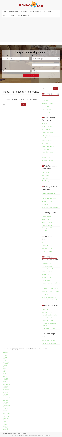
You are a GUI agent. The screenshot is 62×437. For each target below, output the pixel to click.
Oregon (5, 410)
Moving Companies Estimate (35, 435)
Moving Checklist (47, 201)
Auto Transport (13, 12)
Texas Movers (46, 129)
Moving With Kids (47, 277)
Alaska (4, 354)
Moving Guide (46, 280)
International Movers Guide (50, 288)
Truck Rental (47, 12)
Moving (26, 435)
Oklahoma (5, 408)
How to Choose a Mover (49, 193)
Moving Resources (46, 435)
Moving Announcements (49, 343)
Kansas (5, 376)
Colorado (5, 360)
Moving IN (45, 98)
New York (5, 402)
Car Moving (45, 172)
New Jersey (6, 399)
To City (34, 68)
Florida (5, 365)
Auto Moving (45, 175)
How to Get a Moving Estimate (51, 283)
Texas (4, 420)
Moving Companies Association (51, 112)
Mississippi (6, 389)
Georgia (5, 367)
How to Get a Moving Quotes (50, 196)
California (5, 359)
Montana (5, 392)
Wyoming (5, 431)
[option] (31, 65)
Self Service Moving (8, 15)
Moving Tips (45, 204)
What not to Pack (47, 222)
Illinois (4, 371)
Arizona (5, 355)
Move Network (46, 109)
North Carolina (7, 404)
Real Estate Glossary (48, 320)
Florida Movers (46, 124)
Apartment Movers (47, 103)
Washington (6, 426)
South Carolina (7, 415)
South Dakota (6, 416)
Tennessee (6, 418)
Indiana (5, 373)
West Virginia (6, 428)
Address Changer (47, 248)
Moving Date (6, 56)
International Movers (35, 12)
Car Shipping (45, 178)
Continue (31, 75)
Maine (4, 381)
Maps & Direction (47, 251)
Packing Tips (45, 231)
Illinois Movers (46, 135)
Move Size (35, 56)
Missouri (5, 391)
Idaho (4, 370)
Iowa (4, 375)
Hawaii (4, 368)
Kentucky (5, 378)
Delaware (5, 363)
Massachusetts (7, 384)
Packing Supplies (47, 219)
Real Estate (45, 245)
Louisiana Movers (47, 149)
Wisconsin (5, 429)
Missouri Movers (47, 143)
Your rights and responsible (50, 207)
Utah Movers (46, 138)
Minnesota (5, 387)
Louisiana (5, 379)
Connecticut (6, 362)
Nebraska (5, 394)
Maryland (5, 383)
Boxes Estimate (46, 217)
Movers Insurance (47, 286)
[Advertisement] (31, 30)
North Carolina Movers (48, 152)
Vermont (5, 423)
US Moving (45, 100)
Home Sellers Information (49, 318)
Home (5, 12)
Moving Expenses (47, 294)
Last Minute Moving (47, 266)
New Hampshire (7, 397)
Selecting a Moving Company (50, 291)
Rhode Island (6, 413)
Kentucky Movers (47, 127)
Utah (4, 421)
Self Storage (23, 12)
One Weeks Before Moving (49, 297)
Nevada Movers (46, 155)
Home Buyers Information (49, 315)
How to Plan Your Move (49, 199)
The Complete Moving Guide (50, 340)
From (33, 62)
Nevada (5, 395)
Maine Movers (46, 158)
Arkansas (5, 357)
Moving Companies (19, 435)
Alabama (5, 352)
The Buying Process (47, 312)
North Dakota (6, 405)
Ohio (4, 407)
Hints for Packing (47, 225)
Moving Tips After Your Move (50, 300)
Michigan (5, 386)
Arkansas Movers (47, 141)
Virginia (5, 424)
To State (4, 68)
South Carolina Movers (48, 146)
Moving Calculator (47, 274)
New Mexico (6, 400)
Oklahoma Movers (47, 132)
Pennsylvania (6, 412)
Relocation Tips (46, 263)
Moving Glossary (47, 272)
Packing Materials (47, 228)
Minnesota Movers (47, 160)
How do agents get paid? (49, 328)
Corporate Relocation (23, 15)
